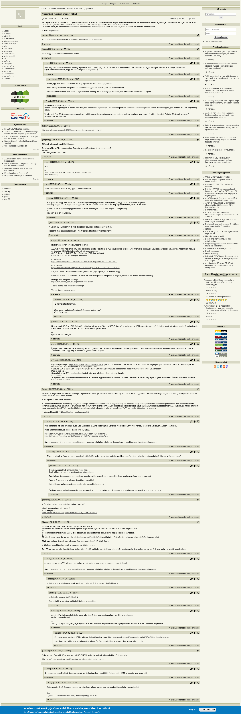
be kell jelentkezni (191, 44)
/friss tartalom (10, 54)
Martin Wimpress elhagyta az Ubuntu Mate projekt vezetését (220, 220)
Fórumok (136, 3)
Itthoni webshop (211, 254)
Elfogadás (193, 710)
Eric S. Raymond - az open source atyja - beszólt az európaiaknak (21, 137)
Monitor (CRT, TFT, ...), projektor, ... (81, 8)
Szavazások (124, 3)
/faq (6, 46)
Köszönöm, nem (208, 709)
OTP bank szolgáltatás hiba (15, 146)
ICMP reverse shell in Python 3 (218, 248)
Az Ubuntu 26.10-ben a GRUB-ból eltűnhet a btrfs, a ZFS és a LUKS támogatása (219, 265)
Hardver (61, 8)
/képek (7, 61)
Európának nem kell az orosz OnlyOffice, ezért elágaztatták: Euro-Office (222, 225)
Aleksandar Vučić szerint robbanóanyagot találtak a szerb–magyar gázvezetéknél (21, 133)
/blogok (7, 36)
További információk (92, 712)
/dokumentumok (11, 41)
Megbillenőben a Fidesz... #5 (16, 173)
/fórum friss (9, 49)
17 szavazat (211, 287)
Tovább (36, 149)
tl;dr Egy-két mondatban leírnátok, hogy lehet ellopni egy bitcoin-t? (72, 694)
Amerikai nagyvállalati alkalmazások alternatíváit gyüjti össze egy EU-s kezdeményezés (220, 205)
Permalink (198, 35)
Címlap (104, 3)
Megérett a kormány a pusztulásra (18, 176)
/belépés (7, 33)
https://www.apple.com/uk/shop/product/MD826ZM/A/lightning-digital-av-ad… (139, 637)
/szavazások (9, 69)
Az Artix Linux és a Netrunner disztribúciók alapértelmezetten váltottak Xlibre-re (221, 214)
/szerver (7, 71)
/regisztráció (9, 66)
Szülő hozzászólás (195, 63)
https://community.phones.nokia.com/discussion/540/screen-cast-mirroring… (75, 434)
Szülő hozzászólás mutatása (198, 63)
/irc (5, 59)
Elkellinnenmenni (212, 251)
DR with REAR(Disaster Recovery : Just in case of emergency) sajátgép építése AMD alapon (221, 258)
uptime (208, 229)
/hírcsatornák (9, 56)
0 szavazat (46, 44)
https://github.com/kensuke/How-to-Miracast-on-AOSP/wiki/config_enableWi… (76, 436)
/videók (7, 79)
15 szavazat (211, 294)
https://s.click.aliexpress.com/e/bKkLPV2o (86, 364)
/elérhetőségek (10, 43)
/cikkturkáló (9, 38)
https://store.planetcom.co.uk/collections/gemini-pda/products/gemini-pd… (77, 659)
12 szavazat (211, 303)
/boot (6, 31)
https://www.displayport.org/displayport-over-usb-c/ (72, 282)
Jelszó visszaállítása (213, 41)
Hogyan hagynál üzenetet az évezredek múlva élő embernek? (221, 245)
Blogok (113, 3)
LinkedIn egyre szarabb (214, 236)
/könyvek (8, 64)
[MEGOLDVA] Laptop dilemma (17, 129)
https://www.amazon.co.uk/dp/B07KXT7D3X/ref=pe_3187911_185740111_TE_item (85, 268)
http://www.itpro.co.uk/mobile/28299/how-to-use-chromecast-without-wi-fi (71, 130)
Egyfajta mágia (211, 210)
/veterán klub (9, 76)
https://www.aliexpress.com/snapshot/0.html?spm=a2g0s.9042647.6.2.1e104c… (84, 261)
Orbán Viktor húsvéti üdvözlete (217, 177)
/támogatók (9, 74)
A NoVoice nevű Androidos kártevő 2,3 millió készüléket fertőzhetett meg (221, 199)
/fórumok (8, 51)
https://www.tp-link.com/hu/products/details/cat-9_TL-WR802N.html (69, 513)
